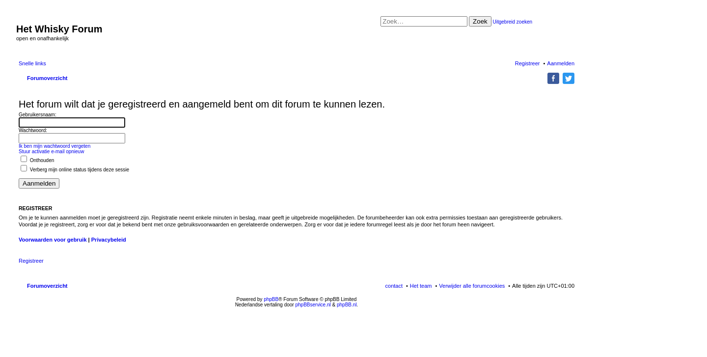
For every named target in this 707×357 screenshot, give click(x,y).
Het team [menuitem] (421, 286)
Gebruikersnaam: (37, 114)
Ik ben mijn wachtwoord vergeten (54, 146)
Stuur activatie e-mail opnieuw (51, 151)
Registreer (31, 261)
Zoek (480, 21)
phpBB (271, 299)
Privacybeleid (108, 240)
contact (394, 286)
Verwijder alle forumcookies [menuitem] (472, 286)
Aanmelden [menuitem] (560, 63)
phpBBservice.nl (312, 304)
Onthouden (37, 160)
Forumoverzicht (47, 286)
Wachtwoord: (33, 130)
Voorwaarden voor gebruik (53, 240)
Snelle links (32, 63)
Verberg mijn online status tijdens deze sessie (75, 169)
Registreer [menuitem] (527, 63)
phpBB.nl (347, 304)
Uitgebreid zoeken (513, 22)
